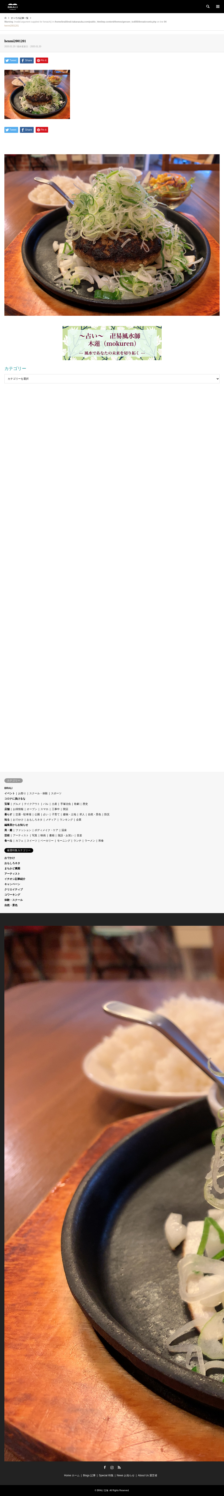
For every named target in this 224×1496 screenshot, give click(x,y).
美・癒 (8, 830)
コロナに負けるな (14, 798)
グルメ (17, 803)
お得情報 (18, 809)
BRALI (8, 788)
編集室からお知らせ (16, 824)
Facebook (104, 1467)
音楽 (79, 835)
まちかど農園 (12, 868)
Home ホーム (72, 1475)
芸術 (7, 835)
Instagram (112, 1467)
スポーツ (56, 793)
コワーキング (12, 894)
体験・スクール (13, 899)
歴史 (85, 803)
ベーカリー (47, 840)
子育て (56, 814)
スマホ (44, 809)
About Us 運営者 (147, 1475)
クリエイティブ (13, 889)
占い (45, 814)
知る (7, 819)
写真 (34, 835)
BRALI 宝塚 (102, 1490)
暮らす (8, 814)
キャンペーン (12, 884)
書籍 (51, 835)
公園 (37, 814)
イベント (9, 793)
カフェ (19, 840)
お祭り (22, 793)
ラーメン (90, 840)
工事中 (56, 809)
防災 (107, 814)
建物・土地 (69, 814)
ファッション (23, 830)
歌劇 (76, 803)
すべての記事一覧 (19, 18)
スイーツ (32, 840)
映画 (43, 835)
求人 (82, 814)
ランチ (77, 840)
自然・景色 (94, 814)
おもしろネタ (34, 819)
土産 (54, 803)
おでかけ (18, 819)
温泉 (64, 830)
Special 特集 (106, 1475)
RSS (119, 1467)
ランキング (66, 819)
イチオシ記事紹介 (14, 878)
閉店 (65, 809)
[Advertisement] (112, 431)
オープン (32, 809)
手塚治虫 (65, 803)
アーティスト (21, 835)
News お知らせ (126, 1475)
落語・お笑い (66, 835)
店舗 (7, 809)
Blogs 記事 (89, 1475)
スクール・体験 (38, 793)
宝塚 (7, 803)
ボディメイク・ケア (46, 830)
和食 (101, 840)
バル (45, 803)
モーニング (63, 840)
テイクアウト (32, 803)
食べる (8, 840)
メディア (51, 819)
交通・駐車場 (23, 814)
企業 (78, 819)
